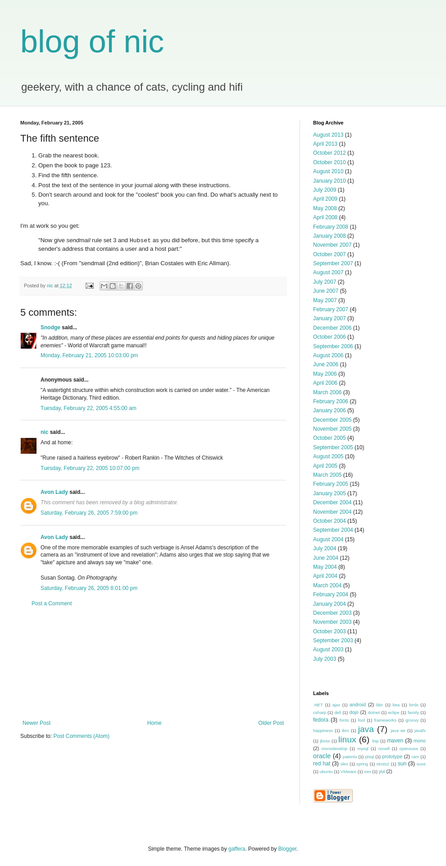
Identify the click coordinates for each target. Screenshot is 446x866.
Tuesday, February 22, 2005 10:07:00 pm (90, 468)
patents (350, 756)
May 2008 (325, 208)
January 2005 (329, 493)
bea (396, 704)
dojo (353, 712)
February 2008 (330, 227)
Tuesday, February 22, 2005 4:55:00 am (89, 408)
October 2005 (329, 438)
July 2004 (324, 548)
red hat (321, 763)
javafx (420, 730)
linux (347, 739)
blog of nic (92, 41)
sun (402, 763)
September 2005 (333, 447)
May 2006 (325, 374)
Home (154, 723)
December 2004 (332, 502)
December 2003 (332, 613)
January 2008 (329, 236)
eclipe (393, 712)
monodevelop (335, 748)
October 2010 (329, 162)
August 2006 (328, 355)
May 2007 (325, 300)
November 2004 (332, 512)
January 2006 (329, 410)
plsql (369, 756)
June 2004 (325, 558)
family (413, 712)
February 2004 (330, 594)
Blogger (287, 849)
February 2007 (330, 309)
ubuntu (325, 771)
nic (44, 432)
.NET (318, 704)
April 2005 (325, 466)
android (358, 704)
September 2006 (333, 346)
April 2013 (325, 144)
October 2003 (329, 631)
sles (344, 763)
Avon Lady (54, 492)
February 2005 (330, 484)
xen (367, 771)
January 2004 (329, 604)
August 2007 (328, 272)
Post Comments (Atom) (81, 736)
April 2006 (325, 383)
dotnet (374, 712)
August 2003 (328, 649)
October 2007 (329, 254)
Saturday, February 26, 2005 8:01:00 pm (89, 588)
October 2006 (329, 337)
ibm (345, 730)
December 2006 (332, 328)
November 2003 (332, 622)
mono (420, 740)
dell (337, 712)
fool (361, 720)
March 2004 (327, 585)
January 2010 (329, 181)
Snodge (50, 327)
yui (382, 771)
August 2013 (328, 135)
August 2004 (328, 539)
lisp (375, 740)
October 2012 (329, 153)
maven (395, 740)
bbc (379, 704)
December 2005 (332, 420)
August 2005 (328, 456)
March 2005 (327, 475)
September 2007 (333, 263)
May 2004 (325, 567)
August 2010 (328, 171)
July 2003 (324, 659)
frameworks (385, 720)
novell (384, 748)
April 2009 (325, 199)
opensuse (409, 748)
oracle (322, 756)
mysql (363, 748)
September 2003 (333, 640)
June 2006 (325, 364)
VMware (348, 771)
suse (421, 763)
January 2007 (329, 318)
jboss (325, 740)
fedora (320, 720)
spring (362, 763)
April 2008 (325, 217)
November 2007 (332, 245)
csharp (319, 712)
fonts (344, 720)
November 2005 (332, 429)
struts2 (383, 763)
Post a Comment (52, 603)
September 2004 (333, 530)
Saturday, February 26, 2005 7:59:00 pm (89, 513)
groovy (412, 720)
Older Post (271, 723)
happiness (323, 730)
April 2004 (325, 576)
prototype (392, 756)
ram (415, 756)
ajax (336, 704)
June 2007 (325, 291)
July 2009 (324, 190)
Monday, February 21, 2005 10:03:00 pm (89, 355)
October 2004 (329, 521)
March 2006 (327, 392)
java (366, 729)
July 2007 (324, 282)
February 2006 (330, 401)
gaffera (236, 849)
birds (414, 704)
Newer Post (36, 723)
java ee (398, 730)
